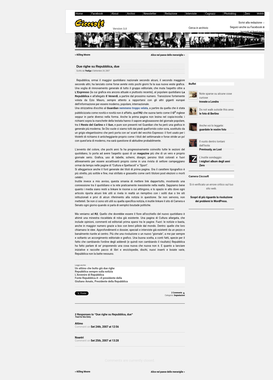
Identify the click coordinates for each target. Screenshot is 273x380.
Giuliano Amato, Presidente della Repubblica (101, 281)
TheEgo (88, 71)
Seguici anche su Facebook (246, 27)
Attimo (79, 323)
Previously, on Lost (210, 149)
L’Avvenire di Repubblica (89, 274)
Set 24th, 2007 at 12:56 (105, 326)
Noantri (79, 337)
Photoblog (230, 13)
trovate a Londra (209, 101)
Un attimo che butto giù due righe (95, 268)
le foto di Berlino (209, 113)
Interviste (191, 13)
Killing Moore (82, 54)
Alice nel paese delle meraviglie (168, 55)
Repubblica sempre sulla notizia (94, 271)
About (114, 13)
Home (79, 13)
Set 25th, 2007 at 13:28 (105, 340)
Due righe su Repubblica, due (97, 66)
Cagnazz (210, 13)
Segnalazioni (179, 295)
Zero (247, 13)
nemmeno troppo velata (133, 108)
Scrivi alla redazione (250, 22)
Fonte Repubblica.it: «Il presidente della (98, 278)
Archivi (131, 13)
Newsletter (150, 13)
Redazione (171, 13)
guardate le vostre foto (212, 129)
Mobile (260, 13)
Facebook (97, 13)
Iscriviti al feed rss (251, 31)
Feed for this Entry (83, 317)
